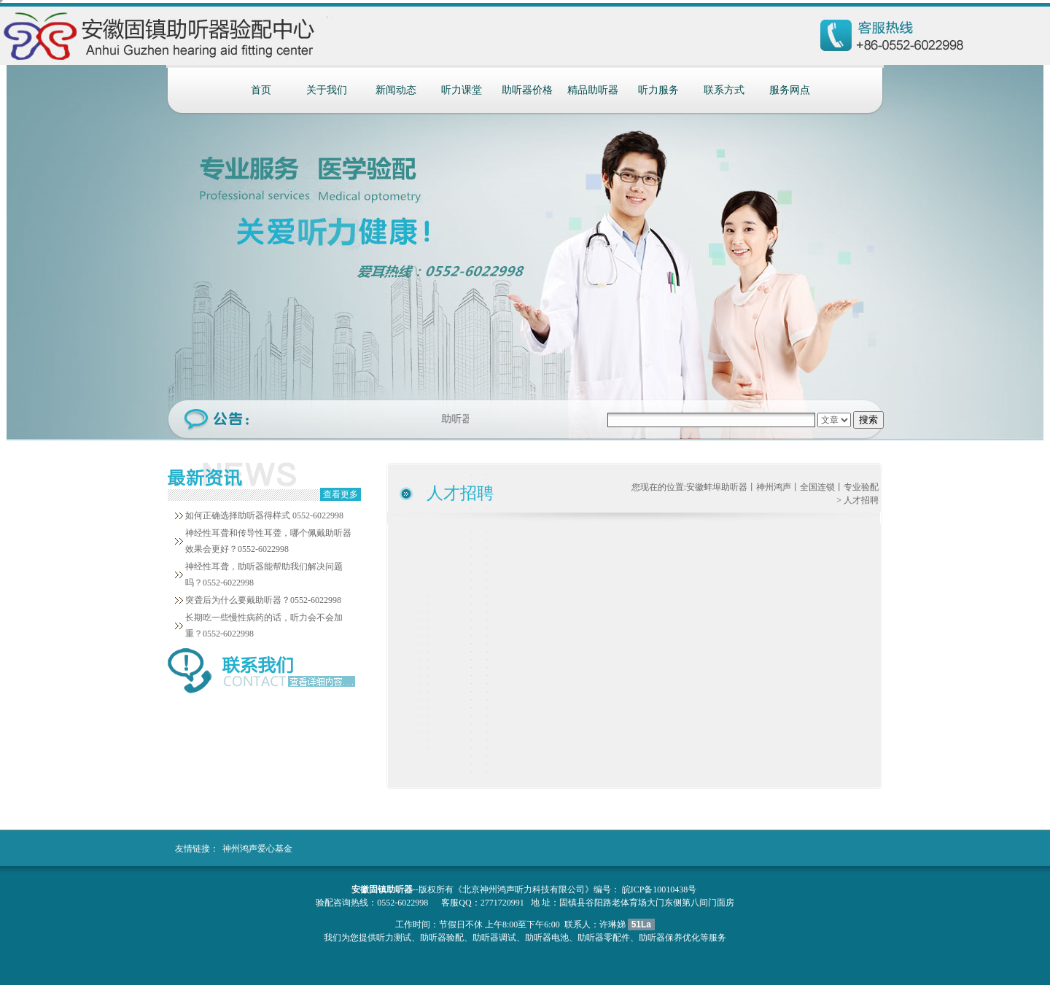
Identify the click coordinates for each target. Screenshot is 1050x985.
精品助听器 (592, 90)
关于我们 (326, 90)
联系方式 (724, 90)
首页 (261, 90)
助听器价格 (527, 90)
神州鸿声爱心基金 (257, 849)
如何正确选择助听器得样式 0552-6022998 (264, 515)
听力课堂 (461, 90)
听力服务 (658, 90)
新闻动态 (396, 90)
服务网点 (789, 90)
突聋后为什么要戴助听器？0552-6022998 (263, 600)
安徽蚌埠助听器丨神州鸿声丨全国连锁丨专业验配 (782, 487)
